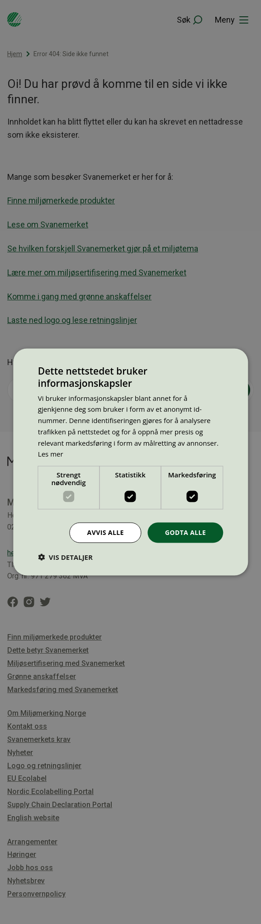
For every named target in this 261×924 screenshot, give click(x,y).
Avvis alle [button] (105, 532)
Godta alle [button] (185, 532)
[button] (65, 557)
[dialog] (130, 462)
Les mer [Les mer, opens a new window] (50, 453)
